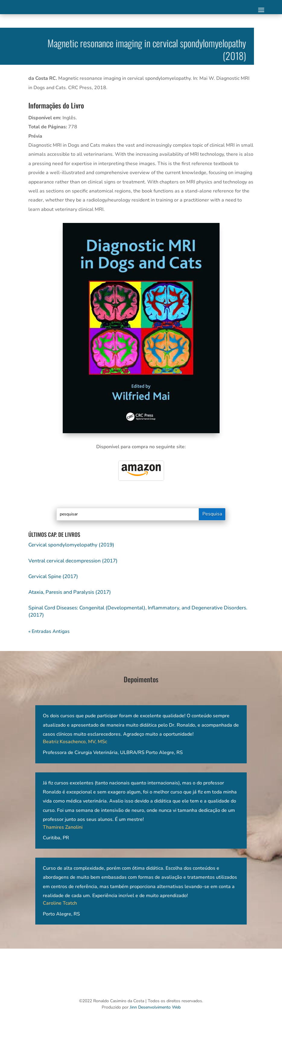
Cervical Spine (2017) (53, 576)
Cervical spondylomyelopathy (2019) (71, 544)
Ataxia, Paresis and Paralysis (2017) (69, 592)
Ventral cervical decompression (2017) (73, 560)
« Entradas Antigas (49, 631)
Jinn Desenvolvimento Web (155, 1007)
